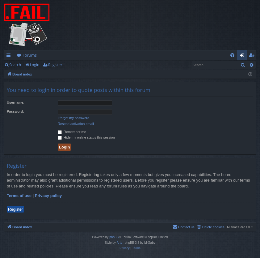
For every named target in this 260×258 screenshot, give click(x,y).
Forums (30, 55)
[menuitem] (232, 55)
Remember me (72, 132)
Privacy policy (48, 195)
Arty (119, 242)
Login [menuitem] (243, 56)
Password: (15, 111)
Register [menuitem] (253, 56)
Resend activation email (76, 124)
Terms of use (19, 195)
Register (55, 64)
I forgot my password (73, 118)
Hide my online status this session (86, 137)
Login (34, 64)
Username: (15, 102)
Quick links (9, 56)
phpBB (114, 237)
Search (15, 64)
